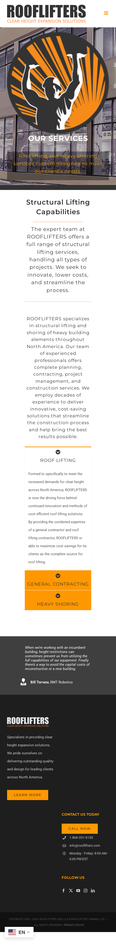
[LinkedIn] (93, 890)
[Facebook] (63, 890)
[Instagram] (85, 890)
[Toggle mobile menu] (106, 13)
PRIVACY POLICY (73, 925)
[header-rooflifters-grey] (28, 719)
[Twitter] (71, 890)
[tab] (58, 456)
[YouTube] (78, 890)
